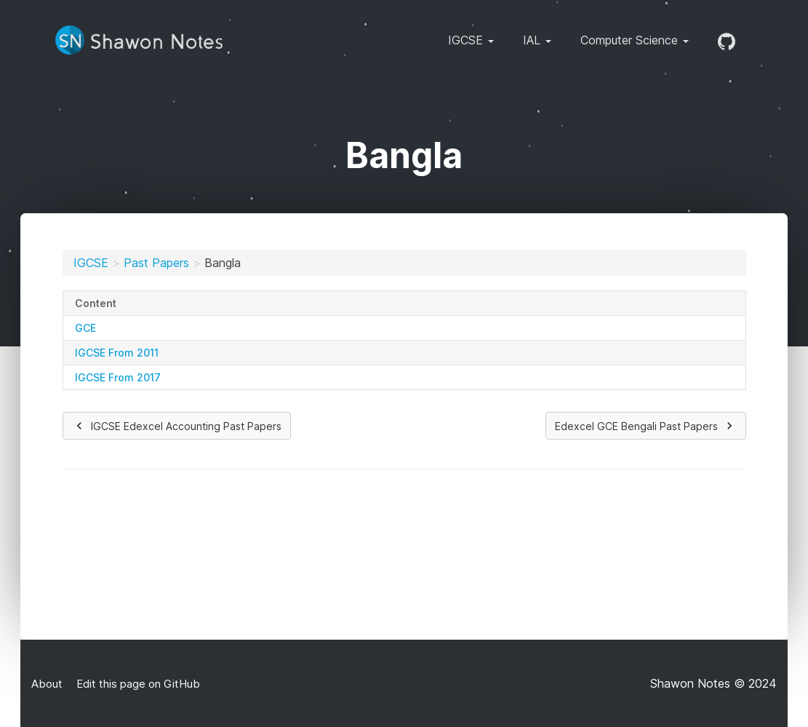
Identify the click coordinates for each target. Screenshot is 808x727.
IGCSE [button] (471, 40)
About (47, 684)
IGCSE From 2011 (117, 352)
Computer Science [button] (634, 40)
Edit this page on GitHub (136, 684)
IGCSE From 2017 (118, 377)
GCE (85, 328)
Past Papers (156, 262)
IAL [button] (537, 40)
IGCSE (90, 262)
